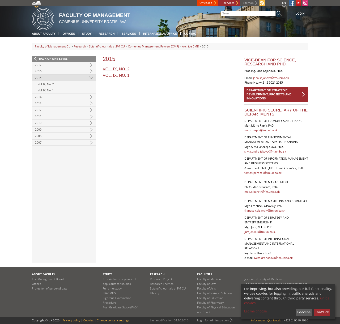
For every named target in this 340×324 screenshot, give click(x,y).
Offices (69, 33)
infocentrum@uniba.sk (266, 320)
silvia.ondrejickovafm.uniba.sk (265, 151)
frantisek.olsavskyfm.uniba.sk (264, 211)
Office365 (206, 3)
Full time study (112, 288)
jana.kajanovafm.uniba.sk (271, 78)
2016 (38, 71)
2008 (38, 136)
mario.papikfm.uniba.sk (260, 130)
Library (154, 293)
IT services (227, 3)
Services (129, 33)
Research (107, 33)
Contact (191, 33)
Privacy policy (71, 320)
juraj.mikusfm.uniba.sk (260, 232)
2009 (38, 130)
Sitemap (248, 3)
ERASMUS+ (110, 293)
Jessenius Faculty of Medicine (263, 279)
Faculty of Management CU (53, 46)
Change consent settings (113, 320)
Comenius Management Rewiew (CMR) (153, 46)
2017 (38, 65)
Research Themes (162, 284)
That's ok (322, 312)
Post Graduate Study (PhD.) (120, 307)
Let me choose (255, 311)
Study (87, 33)
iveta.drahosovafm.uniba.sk (273, 258)
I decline (304, 312)
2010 (38, 123)
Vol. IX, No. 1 (46, 90)
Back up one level (53, 59)
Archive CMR (190, 46)
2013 (38, 103)
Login (300, 13)
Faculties (204, 274)
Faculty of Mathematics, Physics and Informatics (275, 284)
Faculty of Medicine (209, 279)
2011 (38, 116)
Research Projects (162, 279)
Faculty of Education (210, 298)
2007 (38, 143)
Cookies (88, 320)
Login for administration (213, 320)
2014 (38, 97)
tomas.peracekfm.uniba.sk (262, 173)
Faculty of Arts (206, 288)
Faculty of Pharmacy (210, 303)
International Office (160, 33)
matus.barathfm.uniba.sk (262, 192)
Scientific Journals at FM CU (107, 46)
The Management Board (48, 279)
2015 (38, 78)
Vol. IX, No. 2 (46, 84)
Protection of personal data (50, 288)
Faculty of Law (206, 284)
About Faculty (43, 33)
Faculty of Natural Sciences (215, 293)
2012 (38, 110)
